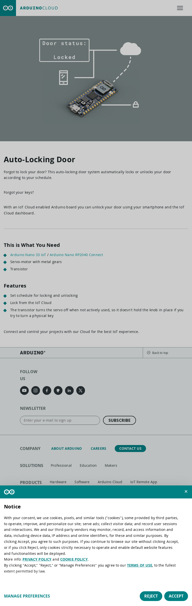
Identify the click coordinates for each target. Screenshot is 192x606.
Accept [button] (176, 596)
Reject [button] (151, 596)
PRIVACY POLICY (37, 559)
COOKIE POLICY (74, 559)
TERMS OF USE (139, 565)
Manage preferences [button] (27, 596)
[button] (186, 491)
